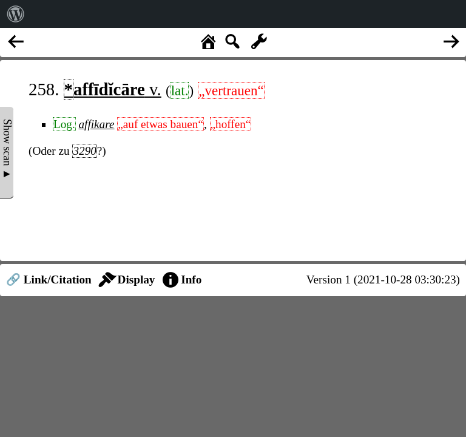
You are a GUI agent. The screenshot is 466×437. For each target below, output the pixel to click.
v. (112, 89)
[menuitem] (16, 14)
